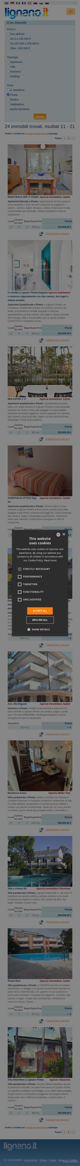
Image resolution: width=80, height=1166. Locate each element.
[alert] (40, 583)
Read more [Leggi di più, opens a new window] (50, 560)
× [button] (63, 534)
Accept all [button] (40, 610)
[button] (40, 629)
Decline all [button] (40, 620)
